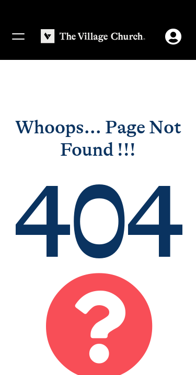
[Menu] (17, 36)
